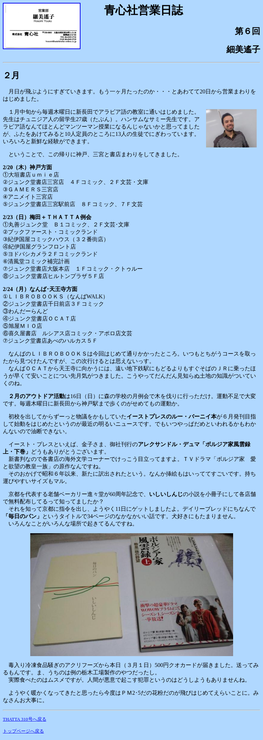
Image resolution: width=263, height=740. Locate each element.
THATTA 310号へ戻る (24, 719)
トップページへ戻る (23, 731)
